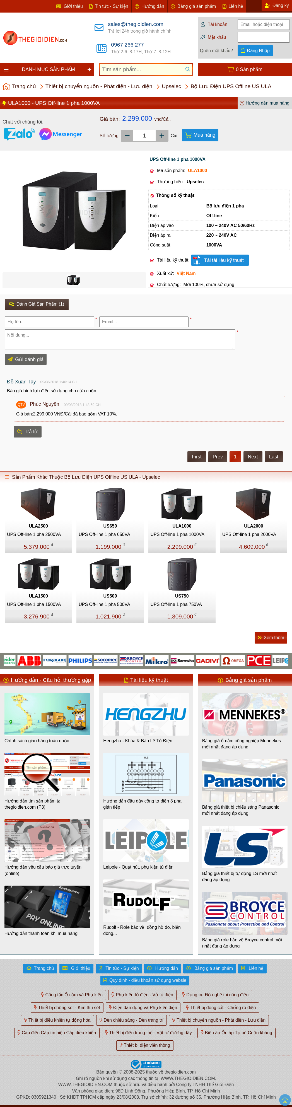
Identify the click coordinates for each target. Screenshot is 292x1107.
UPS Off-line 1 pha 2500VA (34, 534)
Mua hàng (204, 135)
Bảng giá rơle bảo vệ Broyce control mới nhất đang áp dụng (242, 942)
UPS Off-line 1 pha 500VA (104, 604)
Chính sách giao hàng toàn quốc (36, 740)
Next (253, 457)
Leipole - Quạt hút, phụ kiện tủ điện (138, 867)
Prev (218, 457)
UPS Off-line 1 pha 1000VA (177, 534)
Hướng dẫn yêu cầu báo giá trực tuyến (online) (42, 870)
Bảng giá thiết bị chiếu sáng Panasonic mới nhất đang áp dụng (240, 810)
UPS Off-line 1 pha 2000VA (249, 534)
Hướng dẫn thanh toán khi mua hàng (41, 933)
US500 (110, 596)
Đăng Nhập (258, 50)
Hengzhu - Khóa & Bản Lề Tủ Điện (137, 740)
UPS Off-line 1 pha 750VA (176, 604)
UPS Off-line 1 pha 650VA (104, 534)
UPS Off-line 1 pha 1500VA (34, 604)
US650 (110, 526)
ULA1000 (181, 526)
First (196, 457)
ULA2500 (38, 526)
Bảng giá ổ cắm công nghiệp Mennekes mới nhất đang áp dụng (241, 743)
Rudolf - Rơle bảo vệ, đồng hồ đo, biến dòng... (142, 930)
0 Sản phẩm (249, 69)
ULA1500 (38, 596)
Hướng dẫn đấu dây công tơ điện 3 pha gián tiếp (142, 804)
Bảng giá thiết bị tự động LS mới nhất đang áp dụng (239, 876)
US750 (182, 596)
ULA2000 (253, 526)
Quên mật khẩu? (216, 50)
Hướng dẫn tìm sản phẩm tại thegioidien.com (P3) (33, 804)
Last (273, 457)
